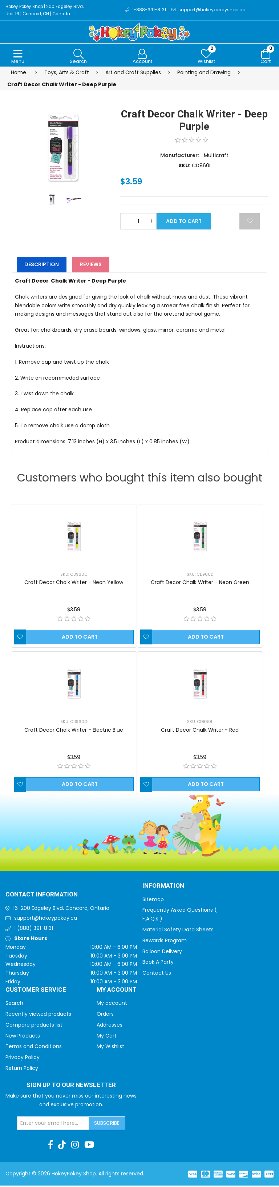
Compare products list (33, 1026)
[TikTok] (62, 1146)
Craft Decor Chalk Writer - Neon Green (200, 584)
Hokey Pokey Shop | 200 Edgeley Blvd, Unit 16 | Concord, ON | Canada (46, 10)
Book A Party (158, 963)
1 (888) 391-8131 (33, 929)
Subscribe (107, 1124)
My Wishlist (110, 1048)
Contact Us (156, 974)
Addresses (109, 1026)
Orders (105, 1015)
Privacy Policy (22, 1058)
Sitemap (153, 900)
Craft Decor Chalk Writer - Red (200, 731)
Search (14, 1004)
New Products (22, 1037)
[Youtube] (89, 1146)
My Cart (107, 1037)
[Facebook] (50, 1146)
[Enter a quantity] (138, 223)
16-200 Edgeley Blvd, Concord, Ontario (61, 909)
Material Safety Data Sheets (178, 931)
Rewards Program (164, 942)
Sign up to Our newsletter (71, 1086)
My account (112, 1004)
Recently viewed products (38, 1015)
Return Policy (21, 1069)
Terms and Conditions (33, 1048)
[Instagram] (75, 1146)
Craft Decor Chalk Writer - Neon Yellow (73, 584)
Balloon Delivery (162, 952)
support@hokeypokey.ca (45, 919)
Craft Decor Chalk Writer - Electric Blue (73, 731)
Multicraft (216, 156)
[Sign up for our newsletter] (53, 1124)
